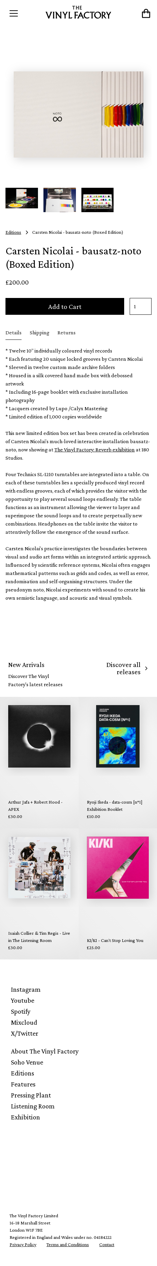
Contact (106, 1244)
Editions (22, 1073)
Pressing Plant (31, 1095)
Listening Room (33, 1106)
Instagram (26, 989)
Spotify (20, 1011)
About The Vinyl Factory (45, 1051)
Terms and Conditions (68, 1244)
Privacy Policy (23, 1244)
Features (23, 1084)
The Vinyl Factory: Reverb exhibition (94, 449)
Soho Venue (27, 1062)
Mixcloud (24, 1022)
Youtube (22, 1000)
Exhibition (25, 1117)
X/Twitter (24, 1033)
